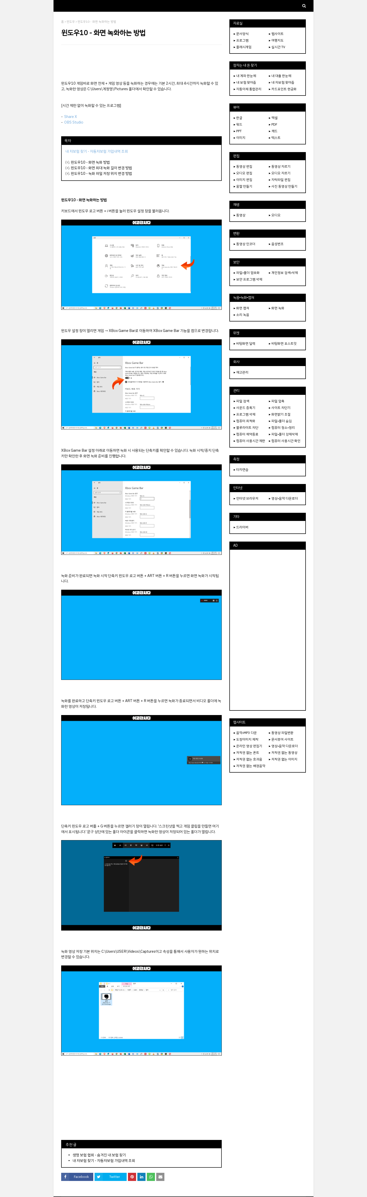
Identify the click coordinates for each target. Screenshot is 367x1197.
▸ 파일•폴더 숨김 (280, 421)
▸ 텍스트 (275, 137)
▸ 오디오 (275, 215)
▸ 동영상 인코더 (244, 243)
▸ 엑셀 (273, 117)
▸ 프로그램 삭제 (244, 414)
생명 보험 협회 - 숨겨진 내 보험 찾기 (99, 1155)
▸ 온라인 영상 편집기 (248, 746)
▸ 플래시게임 (243, 47)
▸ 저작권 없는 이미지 (283, 759)
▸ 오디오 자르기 (280, 173)
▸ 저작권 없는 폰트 (246, 752)
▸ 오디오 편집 (243, 173)
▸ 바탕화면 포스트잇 (283, 343)
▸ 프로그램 (241, 40)
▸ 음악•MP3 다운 (245, 732)
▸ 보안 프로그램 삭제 (248, 279)
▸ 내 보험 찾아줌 (245, 82)
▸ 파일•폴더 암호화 (247, 272)
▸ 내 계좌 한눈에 (245, 75)
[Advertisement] (141, 62)
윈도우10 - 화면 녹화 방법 (90, 162)
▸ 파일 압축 (276, 401)
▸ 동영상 (239, 215)
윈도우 (71, 21)
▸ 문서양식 (241, 33)
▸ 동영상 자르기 (280, 166)
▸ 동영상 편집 (243, 166)
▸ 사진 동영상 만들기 (283, 186)
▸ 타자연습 (241, 469)
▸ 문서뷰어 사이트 (281, 739)
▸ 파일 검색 (241, 401)
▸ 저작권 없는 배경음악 (249, 765)
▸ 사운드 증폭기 (244, 407)
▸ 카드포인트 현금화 (283, 89)
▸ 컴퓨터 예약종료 (246, 434)
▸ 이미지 (239, 137)
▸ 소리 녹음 (241, 314)
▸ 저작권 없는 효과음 (248, 759)
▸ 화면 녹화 (276, 308)
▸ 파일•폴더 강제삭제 (283, 434)
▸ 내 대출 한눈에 (280, 75)
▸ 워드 (238, 124)
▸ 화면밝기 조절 (280, 414)
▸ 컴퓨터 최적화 (244, 421)
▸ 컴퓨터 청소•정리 (282, 427)
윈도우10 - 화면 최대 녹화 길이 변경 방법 (101, 168)
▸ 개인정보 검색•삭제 (283, 272)
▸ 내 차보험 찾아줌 (281, 82)
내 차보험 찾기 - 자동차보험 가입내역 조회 (104, 1160)
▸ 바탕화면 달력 (244, 343)
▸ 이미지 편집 (243, 179)
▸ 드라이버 (241, 527)
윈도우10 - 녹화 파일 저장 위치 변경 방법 (101, 173)
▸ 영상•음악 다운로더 (283, 498)
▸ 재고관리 (241, 372)
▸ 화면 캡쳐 (241, 308)
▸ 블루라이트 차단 (246, 427)
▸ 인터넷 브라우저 (246, 498)
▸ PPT (238, 131)
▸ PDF (273, 124)
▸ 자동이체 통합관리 (247, 89)
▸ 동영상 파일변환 (281, 732)
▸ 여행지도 (276, 40)
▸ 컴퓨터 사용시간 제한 (249, 440)
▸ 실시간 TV (277, 47)
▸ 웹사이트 (276, 33)
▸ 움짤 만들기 (243, 186)
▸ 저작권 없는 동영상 (283, 752)
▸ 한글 (238, 117)
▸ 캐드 (273, 131)
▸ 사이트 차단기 (280, 407)
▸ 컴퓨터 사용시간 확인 (284, 440)
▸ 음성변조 (276, 243)
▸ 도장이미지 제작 (246, 739)
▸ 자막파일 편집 (280, 179)
